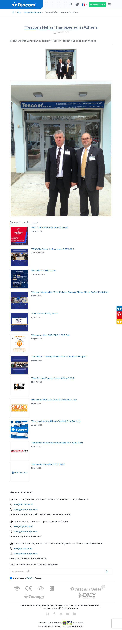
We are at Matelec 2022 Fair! (47, 464)
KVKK (29, 578)
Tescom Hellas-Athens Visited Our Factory (56, 421)
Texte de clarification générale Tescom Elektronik (44, 605)
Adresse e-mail (21, 571)
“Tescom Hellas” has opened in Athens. (61, 27)
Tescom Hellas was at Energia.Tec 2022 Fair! (57, 442)
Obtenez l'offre (97, 4)
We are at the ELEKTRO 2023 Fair (50, 335)
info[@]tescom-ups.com (26, 509)
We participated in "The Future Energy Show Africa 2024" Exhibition (70, 292)
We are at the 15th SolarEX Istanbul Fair (54, 399)
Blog (19, 12)
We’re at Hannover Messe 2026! (49, 227)
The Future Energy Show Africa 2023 (52, 378)
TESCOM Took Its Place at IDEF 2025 (52, 249)
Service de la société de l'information (61, 608)
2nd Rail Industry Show (44, 313)
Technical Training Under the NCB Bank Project (58, 356)
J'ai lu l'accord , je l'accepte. (28, 578)
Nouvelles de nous (32, 12)
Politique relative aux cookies (85, 605)
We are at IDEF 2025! (43, 270)
